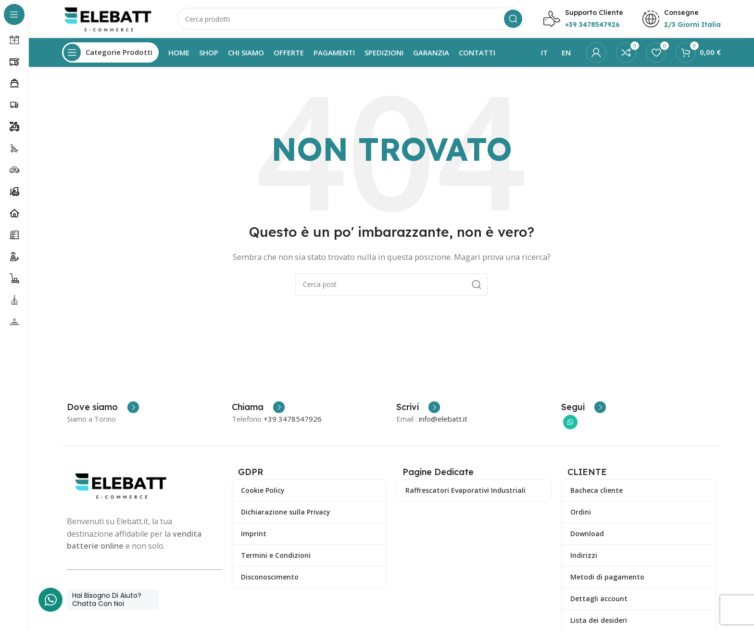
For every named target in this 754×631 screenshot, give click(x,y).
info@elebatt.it (443, 420)
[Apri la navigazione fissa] (110, 53)
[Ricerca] (350, 19)
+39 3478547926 (293, 420)
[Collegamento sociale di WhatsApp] (570, 423)
